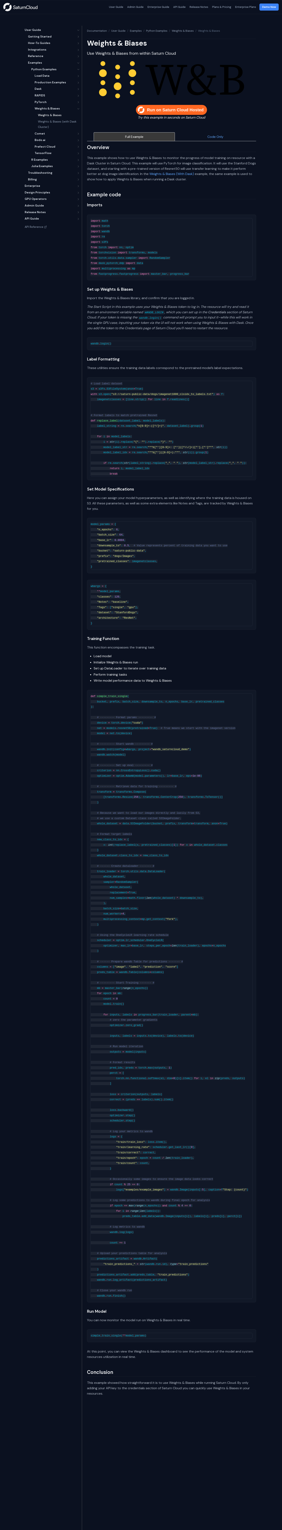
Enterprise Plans (245, 7)
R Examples (39, 160)
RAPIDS (40, 95)
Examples (35, 62)
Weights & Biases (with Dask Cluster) (57, 124)
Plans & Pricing (221, 7)
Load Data (42, 76)
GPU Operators (36, 199)
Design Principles (37, 192)
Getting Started (40, 36)
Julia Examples (42, 166)
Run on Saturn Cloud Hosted (170, 110)
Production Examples (50, 82)
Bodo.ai (40, 140)
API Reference (36, 227)
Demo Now (269, 7)
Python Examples (44, 69)
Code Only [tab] (215, 137)
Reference (35, 56)
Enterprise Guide (158, 7)
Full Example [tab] (134, 137)
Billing (32, 179)
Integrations (37, 49)
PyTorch (41, 102)
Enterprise (32, 186)
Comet (40, 133)
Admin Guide (135, 7)
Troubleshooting (40, 173)
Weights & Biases (47, 108)
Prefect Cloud (45, 146)
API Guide (179, 7)
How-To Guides (39, 43)
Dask (38, 89)
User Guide (115, 7)
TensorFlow (43, 153)
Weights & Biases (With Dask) (171, 174)
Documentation (97, 31)
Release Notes (198, 7)
